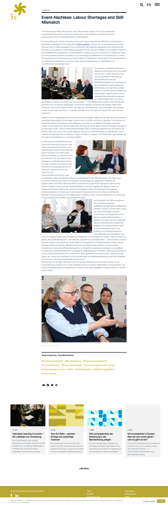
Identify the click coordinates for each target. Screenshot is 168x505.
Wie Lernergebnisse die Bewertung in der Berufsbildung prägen (101, 437)
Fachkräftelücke (51, 365)
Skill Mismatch (84, 369)
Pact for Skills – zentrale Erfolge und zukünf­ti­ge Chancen (63, 437)
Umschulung (49, 373)
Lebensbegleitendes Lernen (100, 365)
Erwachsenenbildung (95, 361)
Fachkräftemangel (72, 365)
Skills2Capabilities (83, 44)
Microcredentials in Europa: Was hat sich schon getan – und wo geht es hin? (141, 437)
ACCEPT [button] (161, 501)
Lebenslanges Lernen (54, 369)
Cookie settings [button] (149, 501)
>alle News (84, 468)
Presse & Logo (93, 497)
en (149, 5)
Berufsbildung (73, 361)
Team (89, 491)
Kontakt (90, 494)
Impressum (130, 491)
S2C (71, 369)
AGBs (127, 497)
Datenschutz (130, 494)
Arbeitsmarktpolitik (53, 361)
